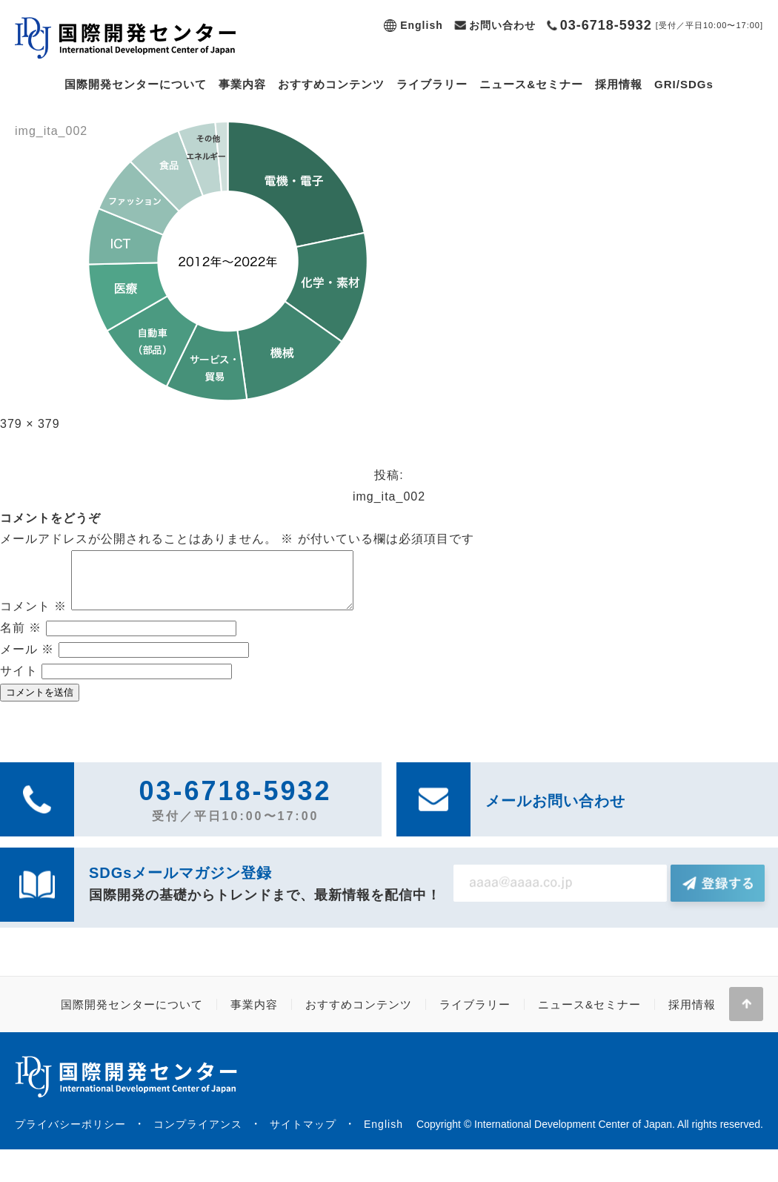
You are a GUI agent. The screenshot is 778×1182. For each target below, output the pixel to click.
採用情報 (618, 84)
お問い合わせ (502, 25)
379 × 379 (30, 423)
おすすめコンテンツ (331, 84)
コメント (33, 617)
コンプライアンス (197, 1135)
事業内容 (242, 84)
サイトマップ (303, 1135)
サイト (19, 682)
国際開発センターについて (135, 84)
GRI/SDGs (684, 84)
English (421, 25)
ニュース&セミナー (531, 84)
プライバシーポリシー (70, 1135)
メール (27, 660)
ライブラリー (432, 84)
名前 (20, 639)
